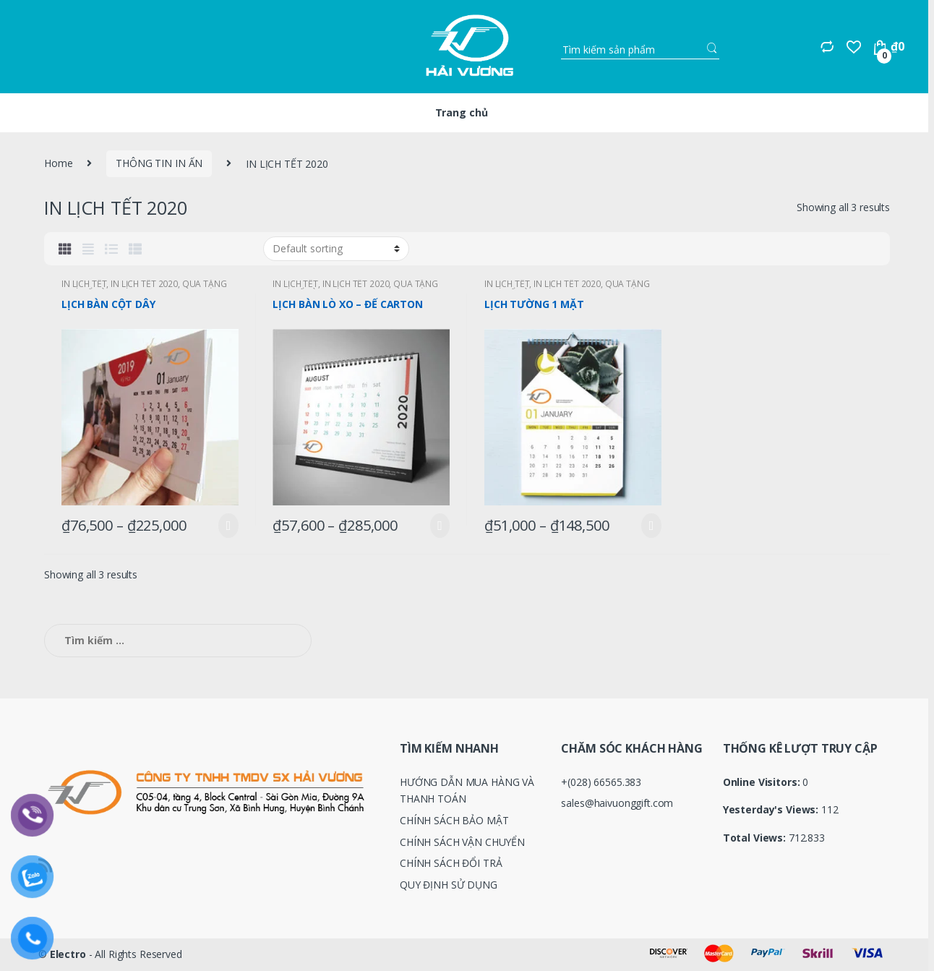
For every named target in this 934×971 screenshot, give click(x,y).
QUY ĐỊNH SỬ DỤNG (448, 884)
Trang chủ (461, 112)
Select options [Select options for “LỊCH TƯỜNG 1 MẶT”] (648, 525)
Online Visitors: (763, 782)
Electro (68, 954)
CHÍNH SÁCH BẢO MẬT (454, 820)
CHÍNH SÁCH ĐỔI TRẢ (451, 863)
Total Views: (756, 837)
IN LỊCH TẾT (83, 284)
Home (58, 163)
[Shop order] (336, 248)
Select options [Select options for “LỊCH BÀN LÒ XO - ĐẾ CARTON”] (437, 525)
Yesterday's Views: (772, 809)
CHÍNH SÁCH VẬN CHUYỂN (462, 842)
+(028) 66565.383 (601, 782)
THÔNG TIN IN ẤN (159, 163)
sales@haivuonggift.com (617, 803)
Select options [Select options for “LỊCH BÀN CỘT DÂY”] (226, 525)
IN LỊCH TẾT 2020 (144, 284)
